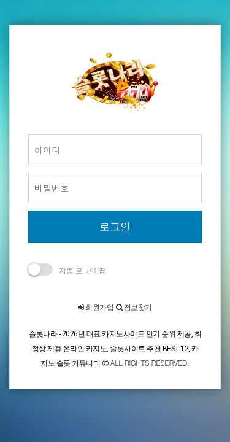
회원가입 (95, 307)
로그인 (115, 226)
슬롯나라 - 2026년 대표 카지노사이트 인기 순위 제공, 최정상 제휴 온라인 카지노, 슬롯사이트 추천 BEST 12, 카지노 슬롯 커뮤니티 (115, 348)
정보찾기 (134, 307)
